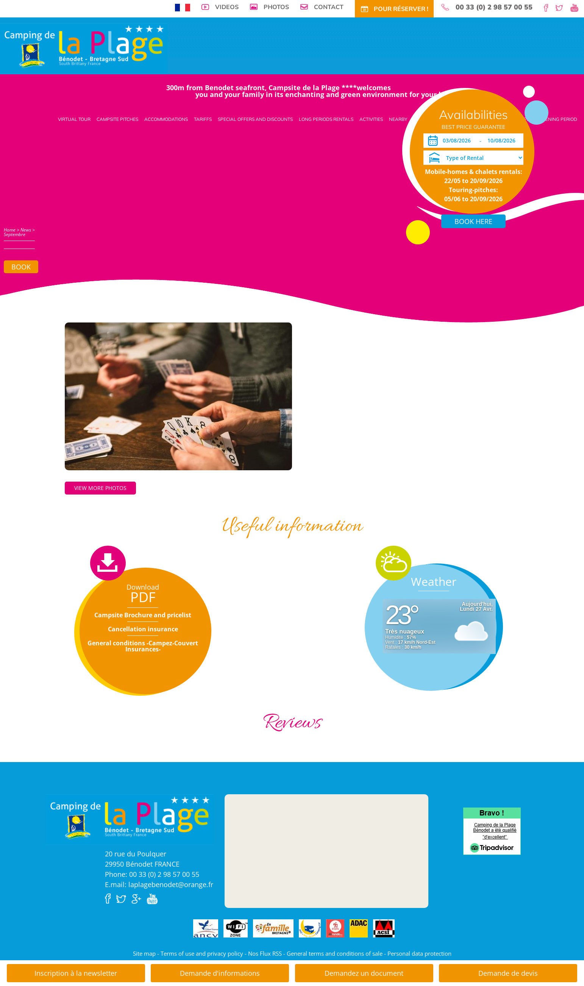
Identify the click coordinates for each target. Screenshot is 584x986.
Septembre (14, 234)
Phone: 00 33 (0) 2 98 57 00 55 (152, 874)
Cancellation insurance (143, 629)
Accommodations (166, 119)
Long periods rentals (326, 119)
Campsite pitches (117, 119)
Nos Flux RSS (265, 953)
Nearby (398, 119)
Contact (329, 7)
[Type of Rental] (473, 157)
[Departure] (504, 140)
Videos (227, 7)
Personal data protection (419, 953)
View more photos (100, 487)
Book (21, 266)
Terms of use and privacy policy (202, 953)
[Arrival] (458, 140)
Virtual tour (74, 119)
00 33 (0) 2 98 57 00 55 (494, 7)
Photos (276, 7)
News (25, 230)
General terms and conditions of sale (335, 953)
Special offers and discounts (255, 119)
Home (10, 230)
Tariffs (203, 119)
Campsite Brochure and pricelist (142, 615)
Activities (371, 119)
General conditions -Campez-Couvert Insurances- (142, 646)
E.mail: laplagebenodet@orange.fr (159, 884)
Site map (144, 953)
